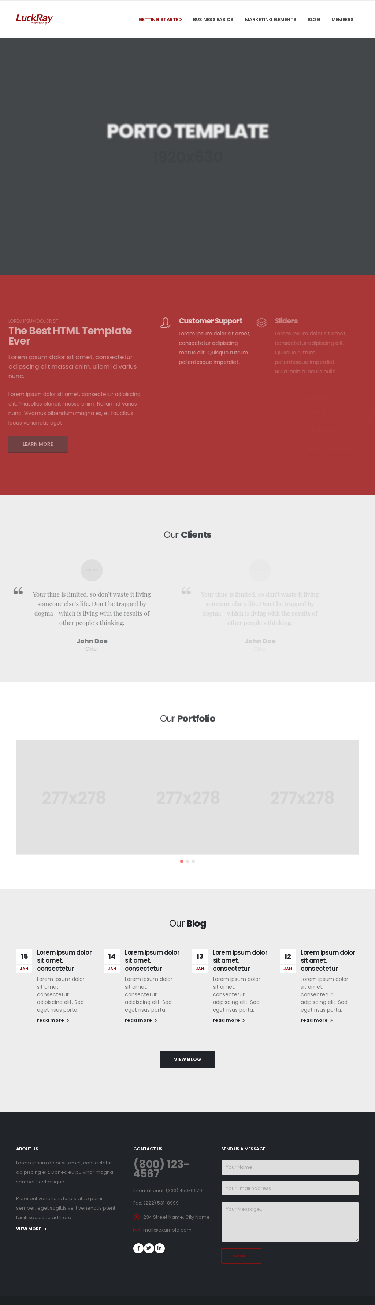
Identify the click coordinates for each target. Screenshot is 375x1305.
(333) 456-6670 (184, 1190)
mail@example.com (167, 1230)
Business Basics (213, 19)
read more (53, 1020)
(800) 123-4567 (161, 1169)
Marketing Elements (271, 19)
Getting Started (160, 19)
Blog (314, 19)
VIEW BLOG (187, 1059)
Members (342, 19)
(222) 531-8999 (161, 1203)
